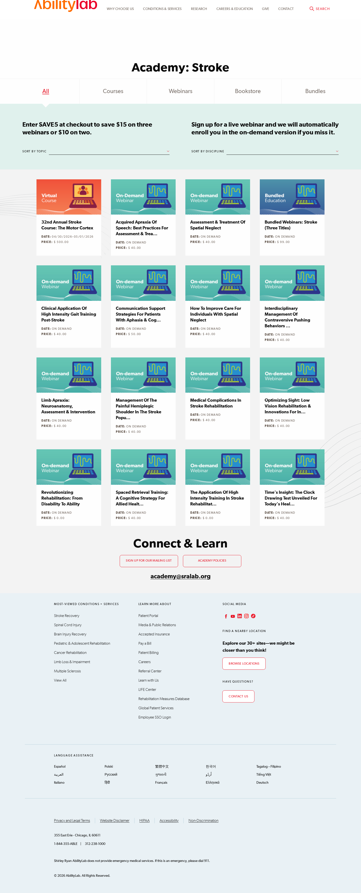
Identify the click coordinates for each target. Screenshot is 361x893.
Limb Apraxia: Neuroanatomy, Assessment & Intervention (68, 406)
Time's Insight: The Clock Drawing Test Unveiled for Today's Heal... (291, 498)
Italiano (59, 782)
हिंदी (107, 782)
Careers (144, 662)
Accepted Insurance (154, 634)
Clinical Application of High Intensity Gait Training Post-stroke (68, 314)
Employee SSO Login (154, 717)
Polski (109, 766)
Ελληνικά (212, 782)
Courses (113, 91)
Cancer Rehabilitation (70, 653)
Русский (111, 774)
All (45, 91)
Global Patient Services (155, 708)
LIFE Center (147, 690)
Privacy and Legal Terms (72, 821)
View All (60, 680)
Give (265, 32)
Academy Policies (212, 560)
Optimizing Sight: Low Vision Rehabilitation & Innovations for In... (288, 406)
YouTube (232, 616)
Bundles (315, 91)
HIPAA (144, 821)
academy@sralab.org (181, 576)
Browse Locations (244, 663)
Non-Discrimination (203, 821)
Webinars (180, 91)
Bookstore (248, 91)
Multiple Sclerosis (67, 671)
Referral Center (150, 671)
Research (199, 32)
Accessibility (169, 821)
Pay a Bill (144, 643)
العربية (58, 774)
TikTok (253, 616)
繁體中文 (162, 766)
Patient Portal (148, 616)
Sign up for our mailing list (149, 560)
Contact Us (238, 696)
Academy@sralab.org (311, 8)
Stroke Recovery (66, 616)
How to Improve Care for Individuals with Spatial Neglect (215, 314)
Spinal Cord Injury (67, 625)
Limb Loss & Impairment (72, 662)
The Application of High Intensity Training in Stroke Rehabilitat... (217, 498)
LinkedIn (239, 616)
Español (59, 766)
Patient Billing (148, 653)
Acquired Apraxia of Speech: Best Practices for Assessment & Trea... (142, 228)
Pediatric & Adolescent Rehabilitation (82, 643)
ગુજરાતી (160, 774)
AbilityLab (65, 24)
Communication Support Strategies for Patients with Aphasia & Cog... (140, 314)
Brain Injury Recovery (70, 634)
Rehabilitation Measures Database (164, 699)
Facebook (225, 616)
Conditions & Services (162, 32)
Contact (286, 32)
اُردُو (209, 774)
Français (161, 782)
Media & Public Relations (157, 625)
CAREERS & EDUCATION (235, 32)
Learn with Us (148, 680)
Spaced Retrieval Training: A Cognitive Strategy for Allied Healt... (142, 498)
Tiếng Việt (263, 774)
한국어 (211, 766)
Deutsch (262, 782)
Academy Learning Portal (241, 8)
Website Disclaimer (114, 821)
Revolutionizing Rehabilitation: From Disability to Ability (62, 498)
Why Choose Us (120, 32)
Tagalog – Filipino (268, 766)
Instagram (246, 616)
